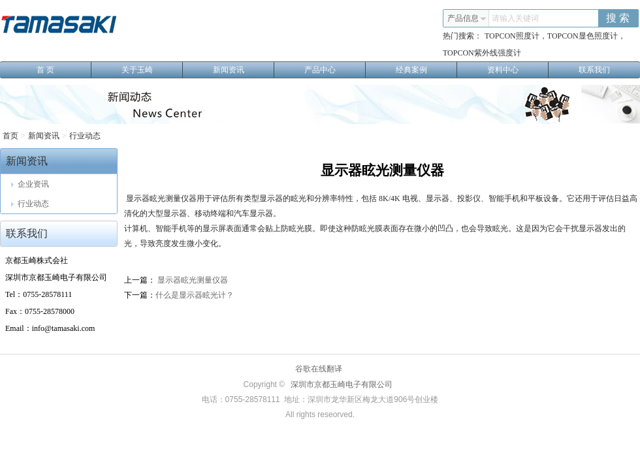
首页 (10, 135)
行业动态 (85, 135)
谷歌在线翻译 (318, 368)
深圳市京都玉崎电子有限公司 (341, 384)
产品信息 (467, 18)
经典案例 (427, 70)
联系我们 (594, 69)
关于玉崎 (152, 70)
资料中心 (518, 70)
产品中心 (335, 70)
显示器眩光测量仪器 (191, 280)
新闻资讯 (244, 70)
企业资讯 (30, 184)
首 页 (64, 70)
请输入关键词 (515, 18)
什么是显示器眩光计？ (194, 295)
